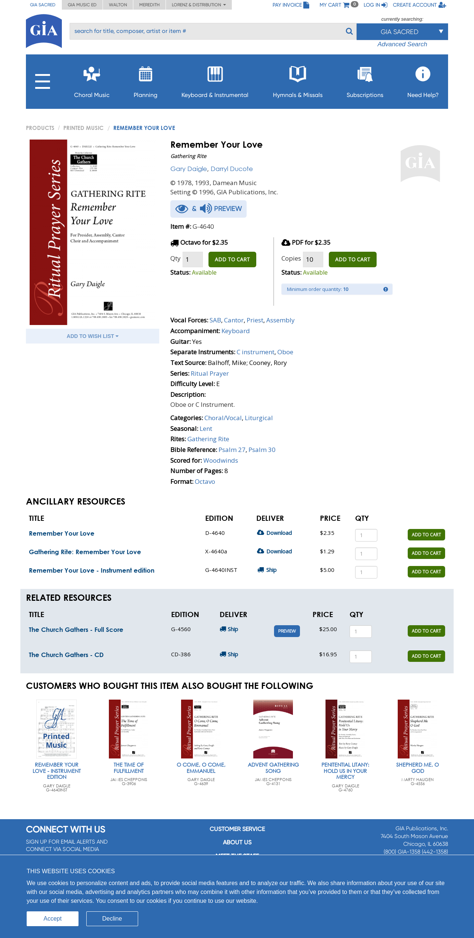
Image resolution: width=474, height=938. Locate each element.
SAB (215, 320)
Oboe (285, 352)
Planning (145, 79)
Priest (255, 320)
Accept (53, 918)
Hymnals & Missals (298, 79)
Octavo (205, 481)
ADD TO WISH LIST (92, 336)
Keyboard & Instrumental (214, 79)
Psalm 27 (232, 449)
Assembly (280, 320)
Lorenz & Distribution (199, 4)
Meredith (149, 4)
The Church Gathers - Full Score (76, 629)
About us (237, 842)
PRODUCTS (40, 127)
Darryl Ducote (232, 168)
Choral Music (92, 79)
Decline (112, 918)
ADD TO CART (232, 259)
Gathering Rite (208, 439)
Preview (287, 631)
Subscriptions (365, 79)
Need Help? (423, 79)
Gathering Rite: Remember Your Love (85, 551)
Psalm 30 (262, 449)
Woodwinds (220, 460)
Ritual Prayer (210, 373)
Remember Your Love (61, 533)
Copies (291, 258)
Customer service (237, 829)
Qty (175, 258)
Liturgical (259, 417)
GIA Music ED (82, 4)
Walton (118, 4)
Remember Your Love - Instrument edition (91, 570)
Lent (206, 428)
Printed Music (83, 127)
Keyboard (235, 330)
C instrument (255, 352)
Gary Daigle (188, 168)
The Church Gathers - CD (66, 654)
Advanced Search (402, 44)
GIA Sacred (43, 4)
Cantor (234, 320)
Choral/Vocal (223, 417)
